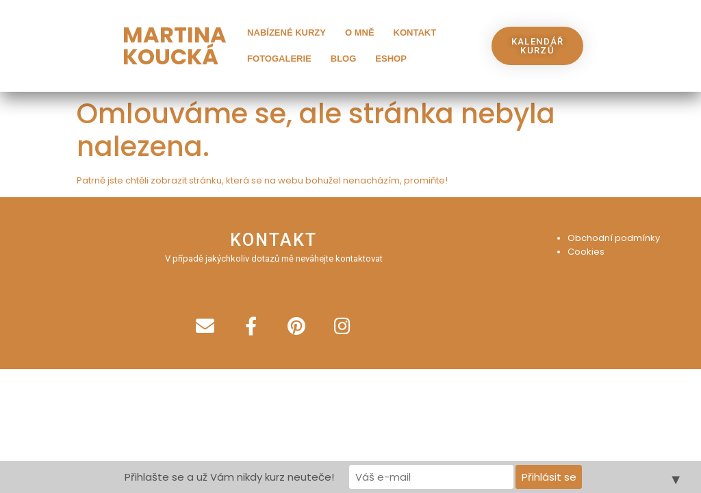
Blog (344, 58)
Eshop (391, 58)
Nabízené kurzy (286, 32)
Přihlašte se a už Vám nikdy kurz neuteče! (229, 477)
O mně (359, 32)
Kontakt (415, 32)
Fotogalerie (279, 58)
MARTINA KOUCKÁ (175, 45)
